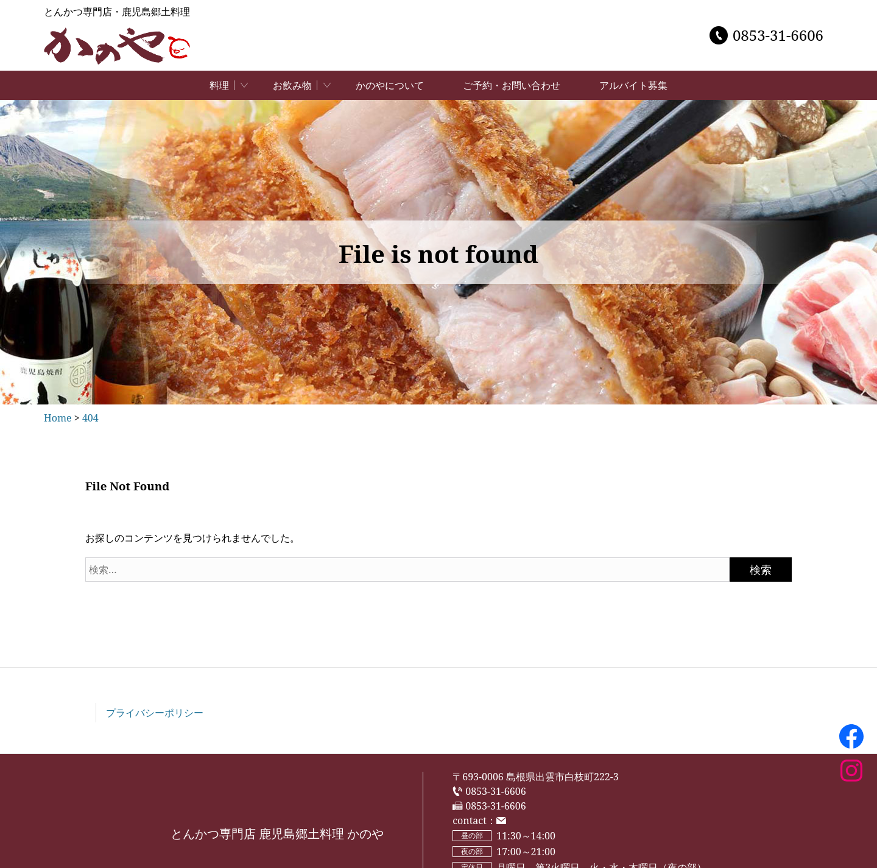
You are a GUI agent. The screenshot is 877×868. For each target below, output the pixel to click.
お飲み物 (292, 85)
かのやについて (390, 85)
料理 (219, 85)
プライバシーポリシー (154, 712)
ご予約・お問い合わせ (511, 85)
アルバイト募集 (633, 85)
